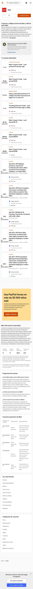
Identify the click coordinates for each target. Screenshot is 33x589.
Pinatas (5, 480)
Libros (4, 545)
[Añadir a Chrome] (11, 314)
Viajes (4, 532)
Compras (5, 536)
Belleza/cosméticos (8, 548)
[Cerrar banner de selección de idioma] (31, 574)
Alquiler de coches (8, 542)
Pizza (4, 520)
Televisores (6, 526)
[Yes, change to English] (16, 585)
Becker (5, 486)
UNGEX (5, 499)
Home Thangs (6, 492)
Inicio (2, 561)
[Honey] (2, 3)
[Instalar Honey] (11, 52)
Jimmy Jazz (6, 489)
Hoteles (5, 529)
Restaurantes (6, 523)
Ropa (4, 539)
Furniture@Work (7, 502)
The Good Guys (7, 505)
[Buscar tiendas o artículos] (13, 3)
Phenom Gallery (7, 496)
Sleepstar (5, 508)
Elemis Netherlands (8, 483)
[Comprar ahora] (24, 15)
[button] (30, 3)
